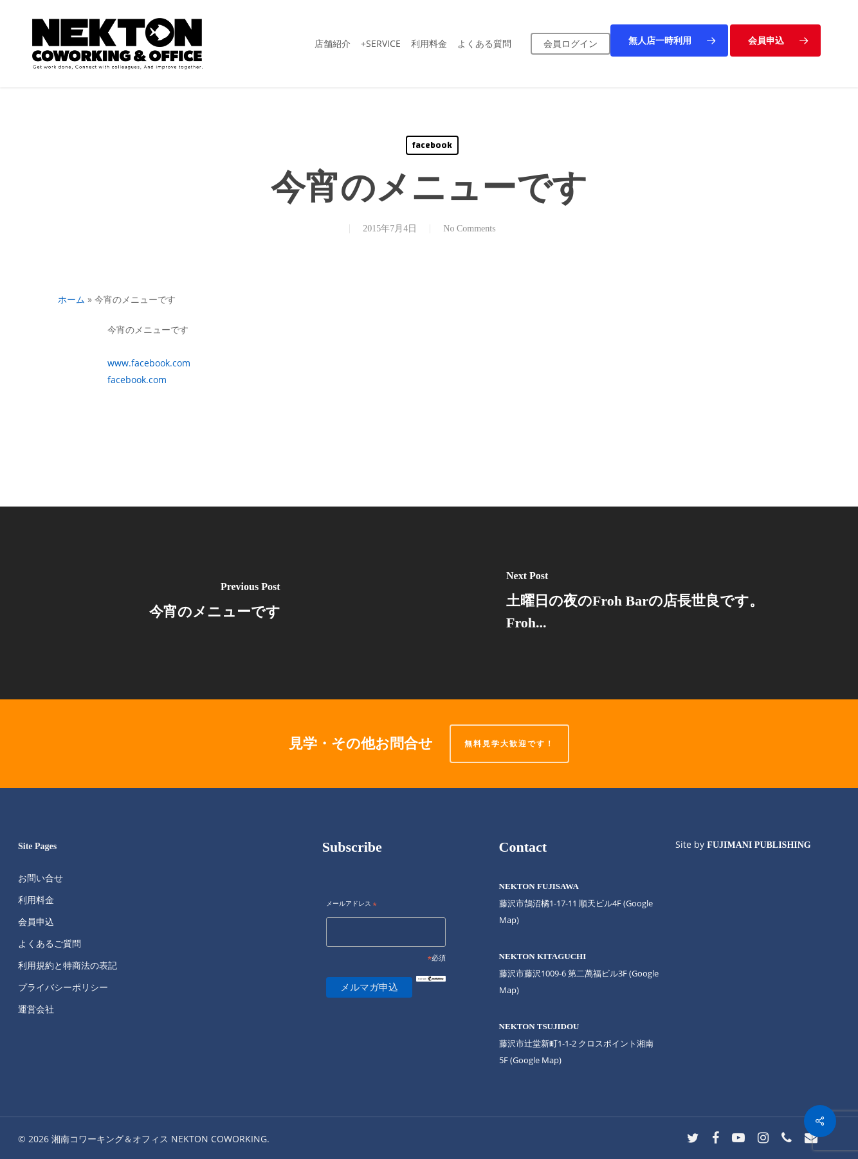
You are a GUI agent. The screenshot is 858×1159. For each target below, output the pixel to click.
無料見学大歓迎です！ (509, 743)
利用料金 (36, 900)
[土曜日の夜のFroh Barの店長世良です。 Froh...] (643, 603)
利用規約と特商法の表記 (67, 965)
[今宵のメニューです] (214, 603)
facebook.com (137, 379)
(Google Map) (535, 1060)
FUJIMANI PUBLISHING (758, 845)
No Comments (469, 228)
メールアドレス (351, 904)
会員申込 (36, 921)
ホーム (71, 299)
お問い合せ (40, 878)
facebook (432, 145)
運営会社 (36, 1009)
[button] (669, 40)
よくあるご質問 (49, 943)
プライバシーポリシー (63, 987)
